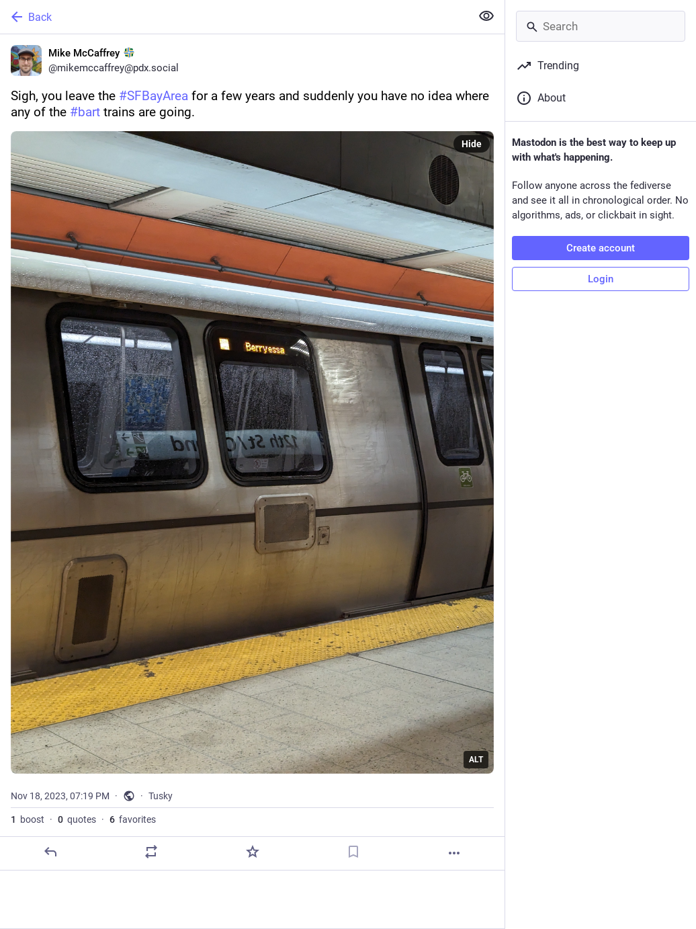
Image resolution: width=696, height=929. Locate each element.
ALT (476, 759)
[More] (454, 853)
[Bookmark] (353, 852)
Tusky (160, 796)
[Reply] (50, 852)
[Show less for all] (486, 16)
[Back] (234, 17)
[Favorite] (253, 852)
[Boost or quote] (151, 852)
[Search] (600, 26)
